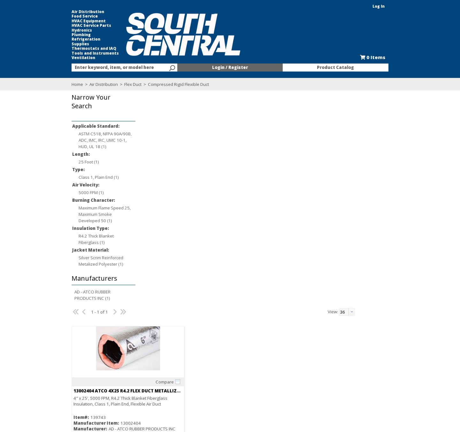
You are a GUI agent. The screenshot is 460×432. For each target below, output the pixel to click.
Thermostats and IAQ (79, 48)
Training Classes (215, 389)
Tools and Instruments (81, 53)
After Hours (210, 383)
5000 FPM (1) (77, 192)
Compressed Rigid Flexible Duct (164, 84)
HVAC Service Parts (77, 25)
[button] (87, 106)
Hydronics (67, 30)
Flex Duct (118, 84)
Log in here (175, 266)
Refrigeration (71, 39)
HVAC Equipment (74, 21)
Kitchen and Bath (284, 360)
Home (63, 84)
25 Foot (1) (75, 162)
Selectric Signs (282, 366)
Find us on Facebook (87, 372)
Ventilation (69, 58)
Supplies (66, 44)
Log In (393, 6)
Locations (139, 372)
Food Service (70, 16)
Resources (209, 378)
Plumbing (67, 35)
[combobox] (114, 67)
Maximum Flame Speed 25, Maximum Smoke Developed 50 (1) (91, 214)
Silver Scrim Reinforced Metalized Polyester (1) (87, 261)
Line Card (277, 372)
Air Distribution (73, 12)
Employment (142, 360)
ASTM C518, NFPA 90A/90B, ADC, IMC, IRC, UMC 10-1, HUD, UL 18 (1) (91, 140)
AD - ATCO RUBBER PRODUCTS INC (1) (78, 295)
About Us (138, 355)
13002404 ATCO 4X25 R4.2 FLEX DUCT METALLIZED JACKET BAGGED (197, 175)
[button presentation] (399, 96)
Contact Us (140, 366)
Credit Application (216, 366)
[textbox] (112, 67)
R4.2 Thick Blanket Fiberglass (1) (82, 239)
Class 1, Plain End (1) (85, 177)
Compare (195, 167)
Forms (205, 372)
